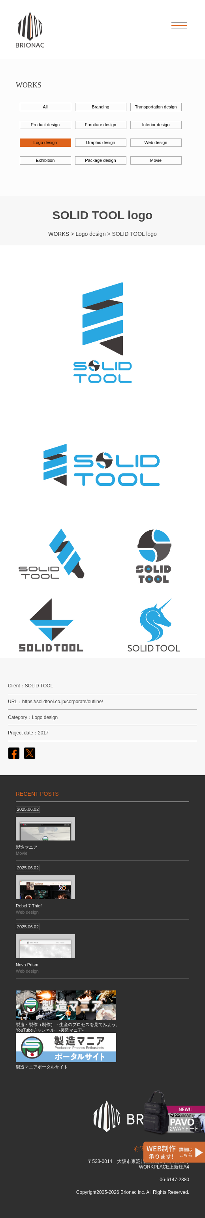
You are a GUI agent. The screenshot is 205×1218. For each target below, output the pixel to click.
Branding (100, 106)
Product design (45, 124)
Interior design (156, 124)
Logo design (45, 142)
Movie (156, 160)
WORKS (58, 234)
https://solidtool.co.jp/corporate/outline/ (62, 701)
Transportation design (156, 106)
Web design (156, 142)
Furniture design (101, 124)
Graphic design (100, 142)
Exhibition (45, 160)
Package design (100, 160)
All (45, 106)
